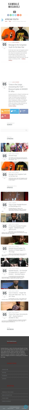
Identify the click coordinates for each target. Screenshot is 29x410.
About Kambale (10, 408)
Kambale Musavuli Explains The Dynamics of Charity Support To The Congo (17, 250)
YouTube (18, 15)
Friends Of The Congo (7, 392)
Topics (10, 21)
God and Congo (13, 155)
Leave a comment (15, 42)
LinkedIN (16, 15)
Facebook (8, 15)
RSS (20, 15)
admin (11, 42)
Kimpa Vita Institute (7, 395)
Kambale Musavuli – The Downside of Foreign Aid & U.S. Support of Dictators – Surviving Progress (18, 272)
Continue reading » (12, 106)
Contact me (5, 369)
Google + (11, 15)
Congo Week (5, 398)
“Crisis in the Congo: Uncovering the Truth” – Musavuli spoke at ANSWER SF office (18, 316)
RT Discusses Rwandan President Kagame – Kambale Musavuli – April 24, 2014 (17, 227)
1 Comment (14, 202)
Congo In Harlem (6, 401)
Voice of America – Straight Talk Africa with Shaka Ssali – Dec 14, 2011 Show (17, 294)
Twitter (13, 15)
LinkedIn (4, 378)
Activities (17, 408)
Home (6, 21)
